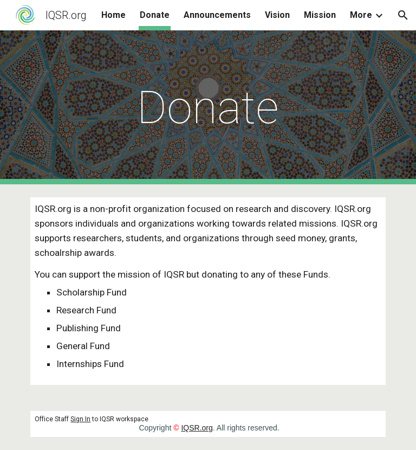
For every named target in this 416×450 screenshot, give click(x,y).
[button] (403, 15)
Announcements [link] (217, 15)
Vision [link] (277, 15)
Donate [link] (155, 15)
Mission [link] (320, 15)
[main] (207, 107)
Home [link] (113, 15)
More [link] (361, 15)
